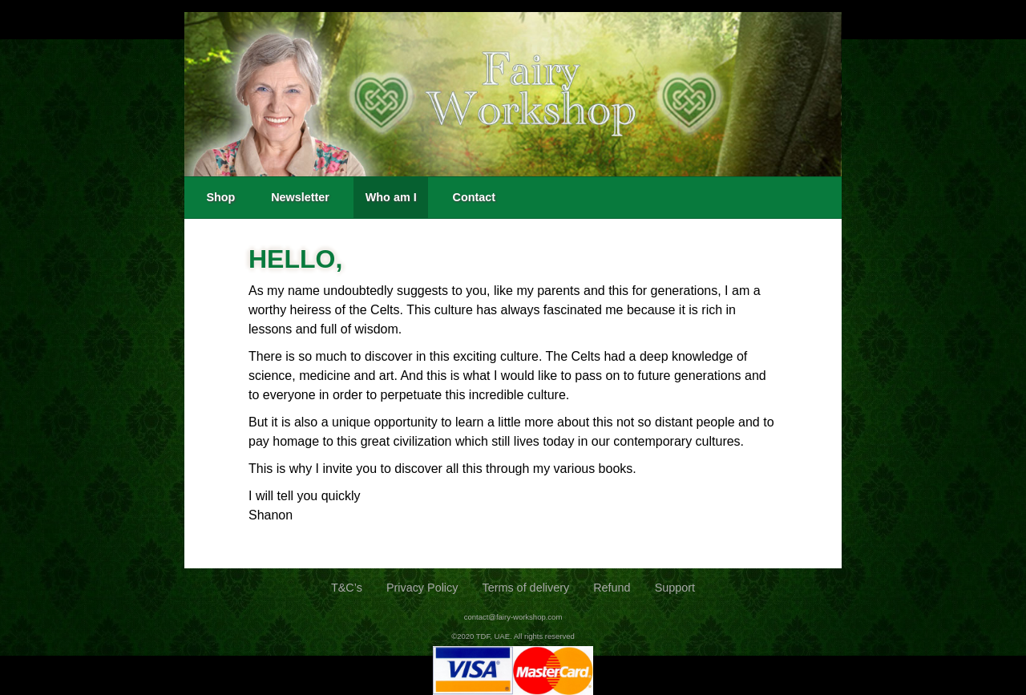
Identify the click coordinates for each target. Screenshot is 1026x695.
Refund (611, 587)
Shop (220, 197)
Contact (473, 197)
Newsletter (300, 197)
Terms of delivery (525, 587)
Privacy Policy (422, 587)
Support (675, 587)
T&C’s (346, 587)
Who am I (391, 197)
